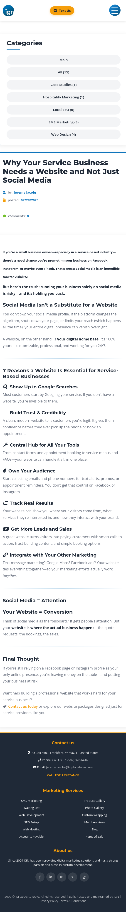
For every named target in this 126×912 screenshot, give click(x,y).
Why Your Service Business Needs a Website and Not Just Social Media (61, 171)
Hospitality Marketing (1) (63, 97)
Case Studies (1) (64, 84)
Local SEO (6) (63, 109)
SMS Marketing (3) (64, 122)
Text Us (62, 10)
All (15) (63, 72)
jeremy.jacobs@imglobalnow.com (69, 767)
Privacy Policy (49, 901)
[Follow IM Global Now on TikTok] (84, 877)
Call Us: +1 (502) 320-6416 (70, 760)
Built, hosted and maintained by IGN (94, 897)
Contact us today (23, 706)
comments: (18, 216)
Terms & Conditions (72, 901)
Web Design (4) (63, 134)
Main (63, 59)
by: (22, 192)
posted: (23, 200)
